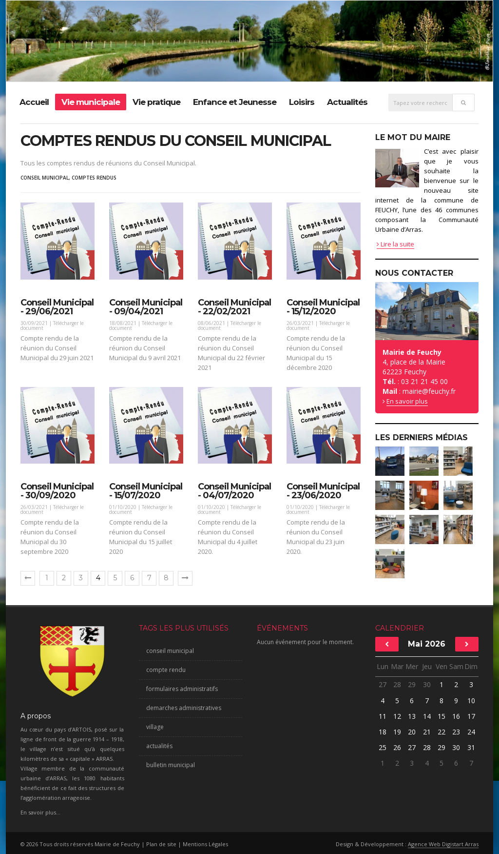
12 (397, 716)
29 (412, 684)
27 (382, 684)
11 (382, 716)
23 (456, 731)
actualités (159, 746)
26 (397, 747)
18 (382, 731)
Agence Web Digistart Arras (443, 844)
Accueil (34, 102)
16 (456, 716)
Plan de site (161, 844)
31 (471, 747)
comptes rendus (94, 177)
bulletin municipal (170, 765)
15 (441, 716)
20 (412, 731)
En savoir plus (407, 401)
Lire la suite (395, 244)
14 (427, 716)
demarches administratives (183, 708)
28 (397, 684)
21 (427, 731)
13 (412, 716)
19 (397, 731)
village (155, 727)
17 (471, 716)
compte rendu (166, 670)
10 (471, 700)
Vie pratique (156, 102)
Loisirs (301, 102)
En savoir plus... (40, 812)
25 (382, 747)
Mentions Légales (205, 844)
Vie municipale (90, 102)
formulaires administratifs (182, 689)
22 (441, 731)
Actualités (347, 102)
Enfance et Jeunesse (234, 102)
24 (471, 731)
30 (427, 684)
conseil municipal (44, 177)
